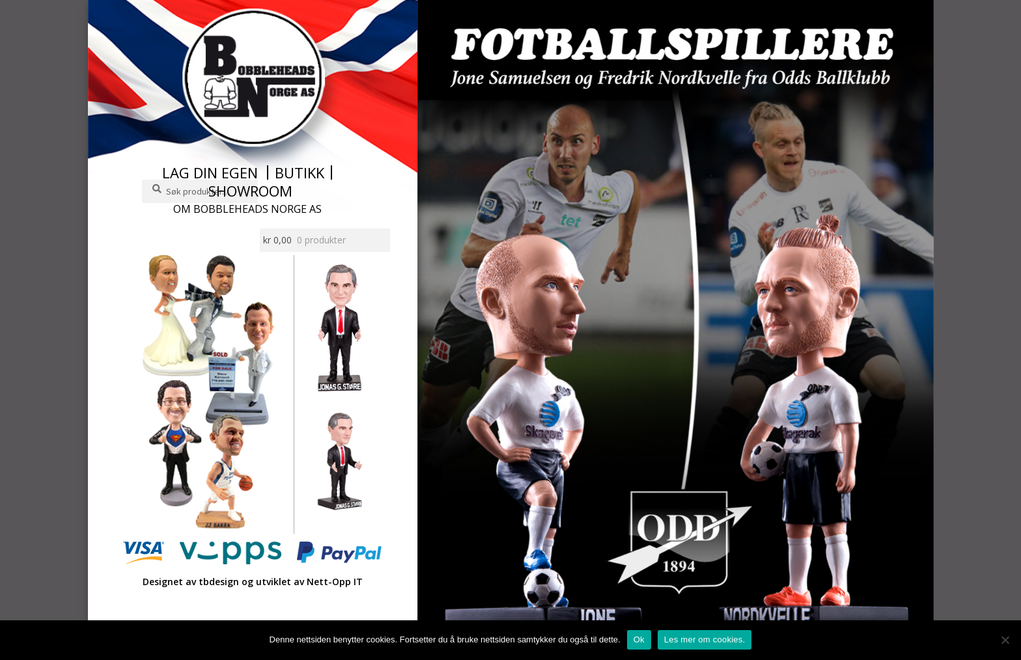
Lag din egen (210, 172)
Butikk (299, 172)
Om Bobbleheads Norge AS (247, 209)
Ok (639, 639)
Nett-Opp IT (335, 581)
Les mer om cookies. (705, 639)
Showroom (250, 191)
